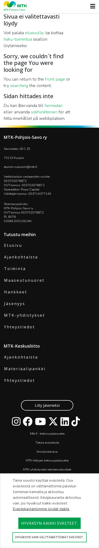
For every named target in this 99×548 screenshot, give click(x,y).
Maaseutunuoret (24, 280)
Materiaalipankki (25, 368)
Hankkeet (15, 292)
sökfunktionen (44, 112)
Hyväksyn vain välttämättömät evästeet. (49, 537)
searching (19, 85)
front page (55, 79)
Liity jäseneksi (47, 405)
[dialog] (49, 510)
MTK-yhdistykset (24, 315)
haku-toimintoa (18, 39)
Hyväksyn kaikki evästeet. (49, 523)
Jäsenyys (14, 303)
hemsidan (54, 105)
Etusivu (13, 245)
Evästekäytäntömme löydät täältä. (41, 509)
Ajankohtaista (21, 257)
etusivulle (34, 33)
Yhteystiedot (19, 327)
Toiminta (15, 268)
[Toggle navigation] (91, 6)
